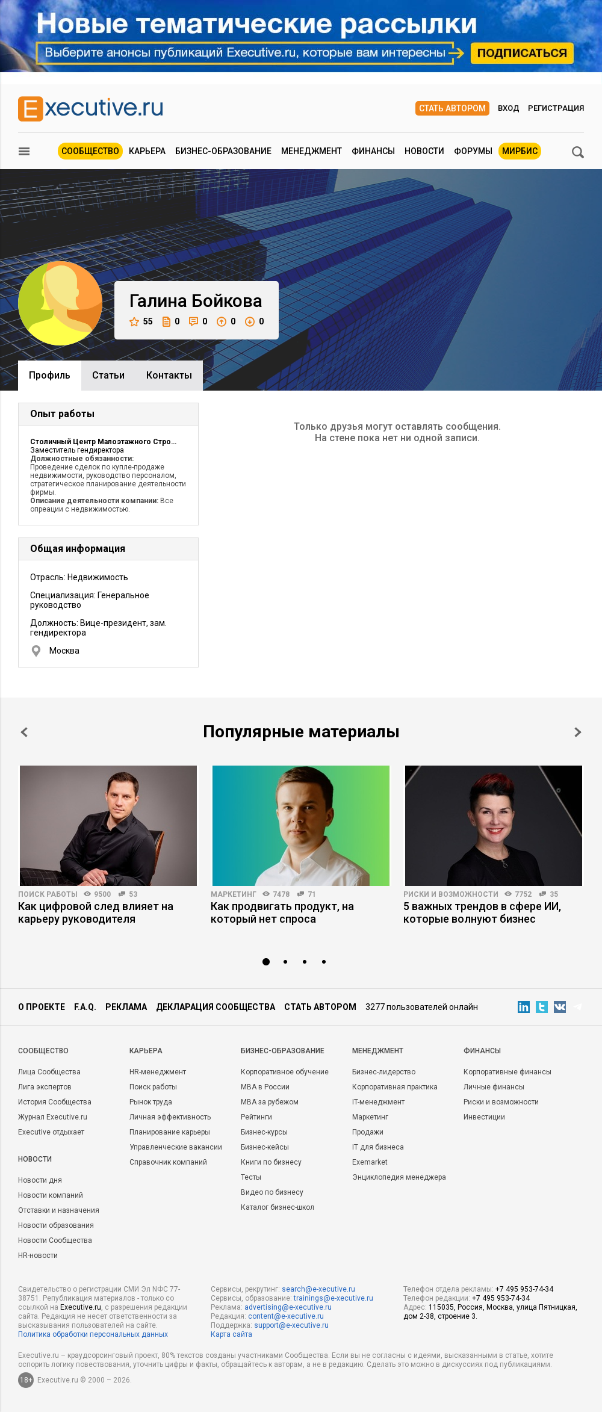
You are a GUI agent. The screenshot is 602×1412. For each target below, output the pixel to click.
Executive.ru (80, 1307)
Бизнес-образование (223, 151)
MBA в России (265, 1087)
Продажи (367, 1132)
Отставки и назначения (58, 1210)
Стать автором (452, 108)
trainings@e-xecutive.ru (333, 1298)
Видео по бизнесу (272, 1192)
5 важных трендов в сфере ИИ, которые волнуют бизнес (482, 912)
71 (312, 894)
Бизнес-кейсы (265, 1147)
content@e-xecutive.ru (286, 1316)
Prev (24, 732)
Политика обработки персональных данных (93, 1334)
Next (578, 732)
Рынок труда (150, 1102)
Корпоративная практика (395, 1087)
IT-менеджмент (378, 1102)
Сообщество (90, 151)
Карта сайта (231, 1334)
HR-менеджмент (157, 1072)
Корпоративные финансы (507, 1072)
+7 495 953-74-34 (524, 1289)
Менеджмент (311, 151)
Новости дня (40, 1180)
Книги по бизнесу (271, 1162)
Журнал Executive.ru (52, 1117)
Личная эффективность (170, 1117)
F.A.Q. (85, 1007)
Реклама (126, 1007)
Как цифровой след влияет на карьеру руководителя (95, 912)
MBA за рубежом (270, 1102)
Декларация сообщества (215, 1007)
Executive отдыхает (51, 1132)
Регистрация (556, 108)
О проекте (41, 1007)
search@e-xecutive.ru (318, 1289)
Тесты (251, 1177)
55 (141, 321)
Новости (424, 151)
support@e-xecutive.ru (291, 1325)
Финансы (373, 151)
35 (554, 894)
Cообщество (43, 1051)
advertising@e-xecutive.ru (288, 1307)
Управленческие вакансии (175, 1147)
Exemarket (370, 1162)
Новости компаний (50, 1195)
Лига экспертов (45, 1087)
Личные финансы (494, 1087)
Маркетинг (233, 894)
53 (133, 894)
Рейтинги (256, 1117)
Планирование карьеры (169, 1132)
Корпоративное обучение (285, 1072)
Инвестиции (484, 1117)
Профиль (49, 375)
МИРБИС (520, 151)
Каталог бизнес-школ (277, 1207)
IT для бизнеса (378, 1147)
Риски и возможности (450, 894)
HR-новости (38, 1255)
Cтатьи (108, 375)
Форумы (473, 151)
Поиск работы (48, 894)
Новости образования (56, 1225)
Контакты (169, 375)
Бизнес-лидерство (383, 1072)
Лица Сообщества (49, 1072)
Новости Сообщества (55, 1240)
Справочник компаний (168, 1162)
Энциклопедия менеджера (399, 1177)
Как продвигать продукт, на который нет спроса (282, 912)
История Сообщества (55, 1102)
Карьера (147, 151)
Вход (509, 108)
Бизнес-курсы (264, 1132)
